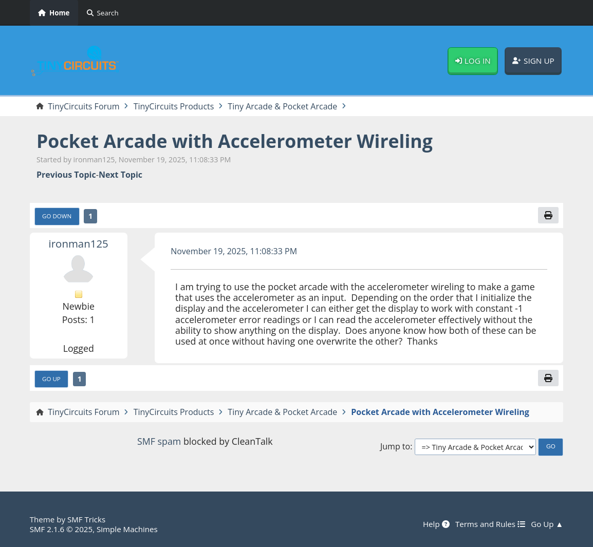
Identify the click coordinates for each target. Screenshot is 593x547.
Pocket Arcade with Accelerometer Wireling (234, 140)
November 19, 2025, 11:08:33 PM (234, 251)
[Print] (548, 215)
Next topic (120, 175)
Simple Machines (127, 529)
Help (436, 524)
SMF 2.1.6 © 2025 (61, 529)
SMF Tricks (86, 519)
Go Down (56, 216)
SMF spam (159, 441)
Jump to (395, 446)
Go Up (51, 379)
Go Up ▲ (547, 524)
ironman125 (78, 243)
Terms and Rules (490, 524)
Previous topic (66, 175)
